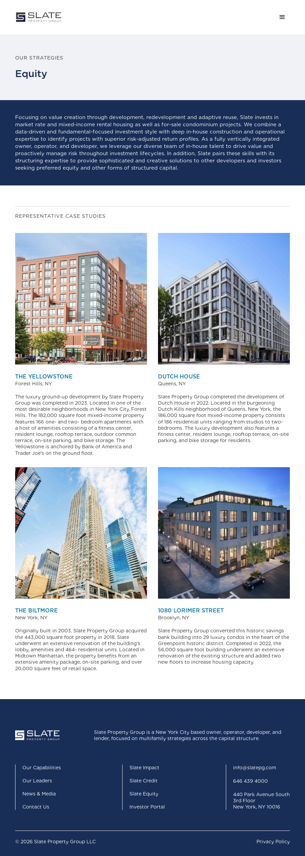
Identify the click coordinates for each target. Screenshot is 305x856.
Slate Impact (144, 767)
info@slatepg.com (254, 767)
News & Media (39, 793)
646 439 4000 (250, 781)
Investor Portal (147, 807)
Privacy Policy (273, 841)
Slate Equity (143, 793)
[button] (282, 17)
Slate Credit (143, 780)
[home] (38, 17)
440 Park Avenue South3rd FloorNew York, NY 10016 (261, 801)
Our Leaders (37, 780)
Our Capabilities (41, 767)
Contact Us (35, 807)
